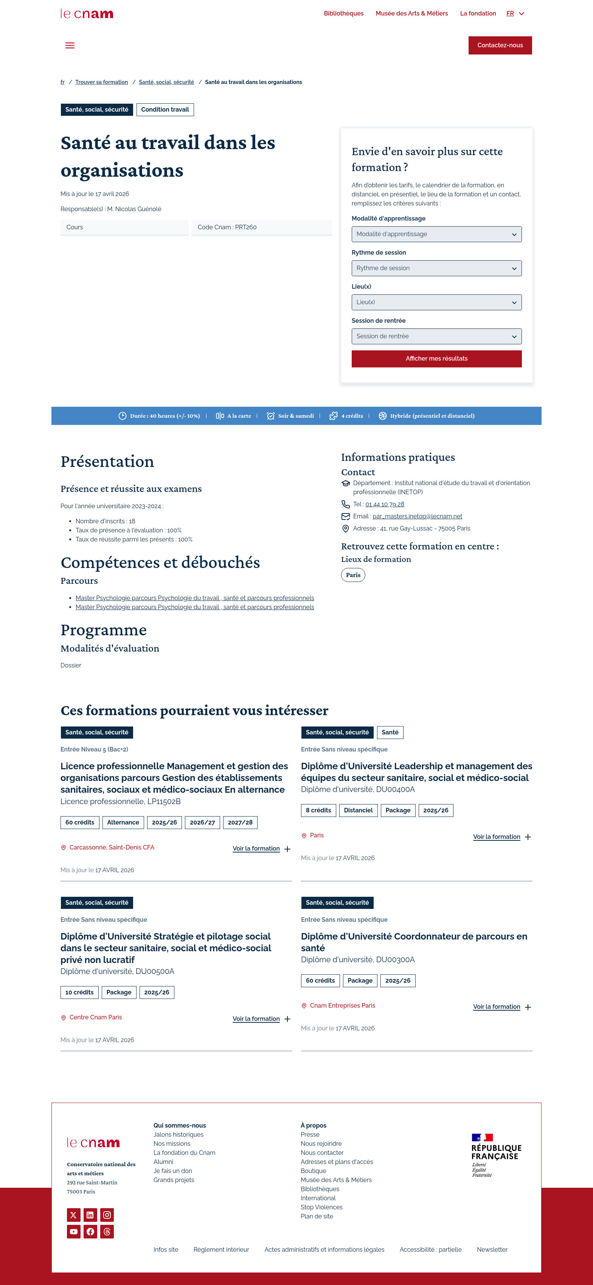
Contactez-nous (500, 45)
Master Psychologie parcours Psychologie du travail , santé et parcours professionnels (195, 597)
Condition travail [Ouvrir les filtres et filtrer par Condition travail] (165, 109)
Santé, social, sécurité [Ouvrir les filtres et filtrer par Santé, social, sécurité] (97, 109)
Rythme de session (379, 252)
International (318, 1198)
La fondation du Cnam (185, 1152)
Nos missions (172, 1143)
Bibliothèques (320, 1189)
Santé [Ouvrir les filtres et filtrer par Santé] (390, 732)
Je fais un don (173, 1171)
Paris (353, 574)
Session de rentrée (379, 320)
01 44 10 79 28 (384, 504)
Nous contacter (322, 1152)
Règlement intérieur (221, 1249)
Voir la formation (256, 848)
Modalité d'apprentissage (388, 218)
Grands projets (174, 1180)
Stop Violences (322, 1207)
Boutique (313, 1171)
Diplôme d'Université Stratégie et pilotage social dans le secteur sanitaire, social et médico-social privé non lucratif (166, 947)
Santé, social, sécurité (166, 82)
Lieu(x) (361, 286)
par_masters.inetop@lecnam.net (418, 516)
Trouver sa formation (101, 82)
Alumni (163, 1161)
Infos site (166, 1249)
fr (62, 82)
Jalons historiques (178, 1134)
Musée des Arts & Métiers (336, 1180)
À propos (313, 1125)
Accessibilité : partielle (431, 1249)
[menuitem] (343, 13)
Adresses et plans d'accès (337, 1161)
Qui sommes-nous (180, 1125)
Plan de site (317, 1216)
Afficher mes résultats (436, 358)
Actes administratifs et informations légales (324, 1249)
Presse (310, 1134)
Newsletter (492, 1249)
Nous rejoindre (321, 1143)
